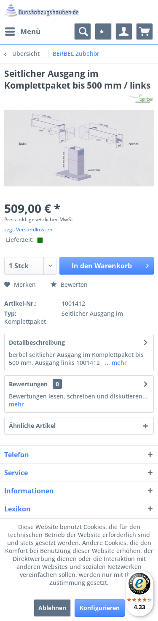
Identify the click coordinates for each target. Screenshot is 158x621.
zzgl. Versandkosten (28, 229)
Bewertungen (28, 384)
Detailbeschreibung (37, 342)
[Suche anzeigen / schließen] (82, 31)
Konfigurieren (100, 608)
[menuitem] (22, 31)
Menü (22, 30)
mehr (118, 363)
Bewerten (69, 284)
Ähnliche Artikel (32, 426)
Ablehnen (52, 608)
